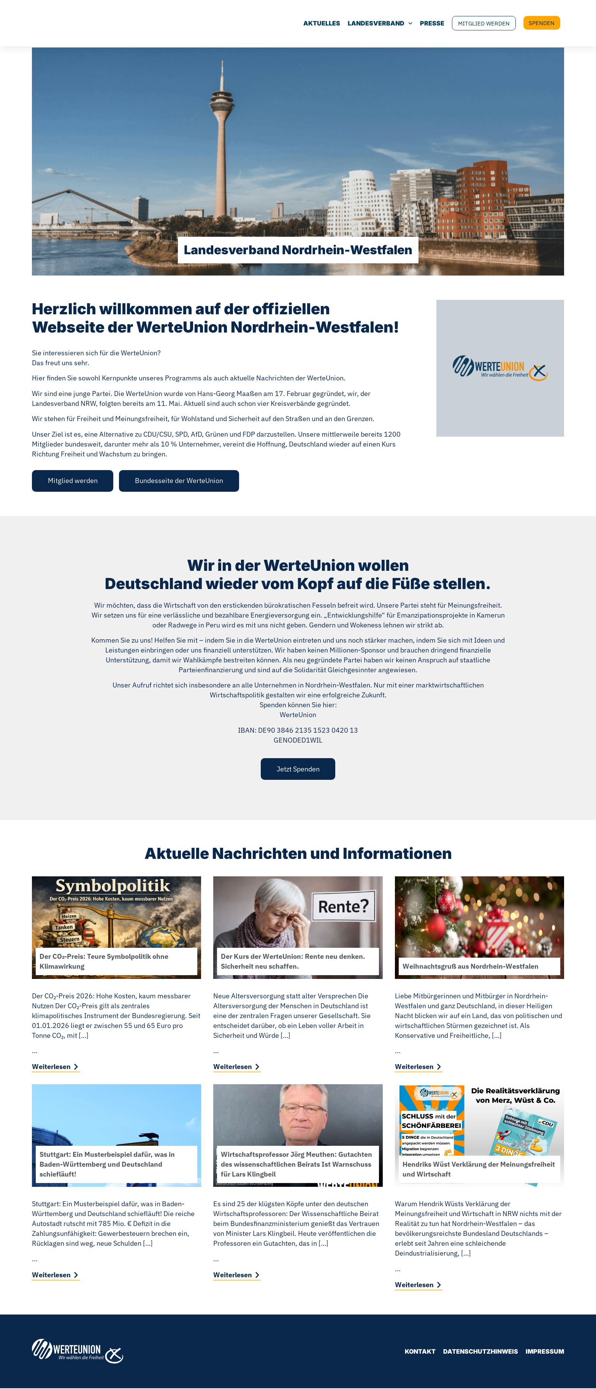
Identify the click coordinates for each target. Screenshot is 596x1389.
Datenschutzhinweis (480, 1352)
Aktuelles (307, 24)
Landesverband (366, 24)
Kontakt (420, 1352)
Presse (418, 24)
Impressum (545, 1352)
